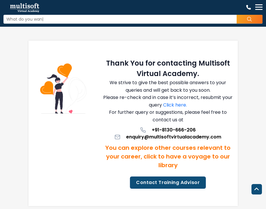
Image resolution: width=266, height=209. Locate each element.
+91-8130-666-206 (168, 130)
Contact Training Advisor (168, 182)
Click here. (175, 105)
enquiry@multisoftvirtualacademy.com (168, 137)
